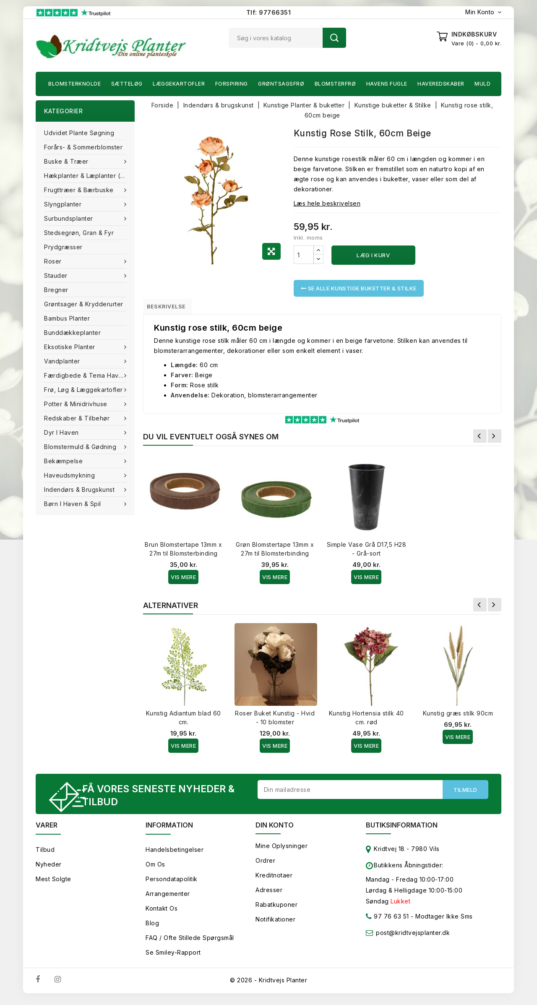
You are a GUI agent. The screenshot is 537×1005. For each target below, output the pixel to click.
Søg (334, 38)
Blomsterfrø (335, 84)
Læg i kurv (373, 255)
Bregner (56, 289)
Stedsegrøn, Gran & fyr (79, 232)
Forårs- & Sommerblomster (83, 147)
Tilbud (45, 855)
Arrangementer (168, 899)
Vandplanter (63, 361)
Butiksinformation (402, 830)
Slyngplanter (63, 204)
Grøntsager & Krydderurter (83, 304)
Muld (482, 84)
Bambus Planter (67, 318)
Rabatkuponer (276, 910)
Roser (53, 261)
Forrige (480, 439)
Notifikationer (275, 924)
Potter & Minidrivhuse (76, 403)
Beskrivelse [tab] (173, 308)
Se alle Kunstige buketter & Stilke (359, 288)
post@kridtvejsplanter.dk (413, 938)
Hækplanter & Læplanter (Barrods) (89, 175)
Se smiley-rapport (173, 957)
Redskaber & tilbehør (78, 418)
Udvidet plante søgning (79, 132)
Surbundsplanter (69, 218)
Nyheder (49, 869)
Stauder (56, 275)
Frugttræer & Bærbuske (79, 189)
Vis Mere (183, 580)
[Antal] (304, 254)
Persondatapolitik (172, 884)
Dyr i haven (62, 432)
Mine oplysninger (281, 851)
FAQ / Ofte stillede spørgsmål (190, 943)
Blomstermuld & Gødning (81, 446)
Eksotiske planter (70, 346)
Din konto (274, 830)
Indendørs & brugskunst (80, 489)
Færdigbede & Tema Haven (86, 375)
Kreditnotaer (273, 880)
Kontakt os (161, 913)
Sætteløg (127, 84)
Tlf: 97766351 (268, 12)
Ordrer (265, 865)
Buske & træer (67, 161)
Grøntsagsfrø (281, 84)
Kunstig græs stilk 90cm (458, 716)
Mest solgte (53, 884)
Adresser (268, 895)
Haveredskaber (440, 84)
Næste (494, 439)
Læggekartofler (179, 84)
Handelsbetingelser (174, 855)
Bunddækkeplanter (72, 332)
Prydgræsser (63, 247)
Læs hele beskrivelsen (327, 203)
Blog (152, 928)
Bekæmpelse (64, 461)
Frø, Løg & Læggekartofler (84, 389)
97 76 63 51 (387, 923)
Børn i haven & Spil (73, 503)
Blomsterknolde (74, 84)
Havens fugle (386, 84)
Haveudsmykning (70, 475)
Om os (155, 869)
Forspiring (231, 84)
